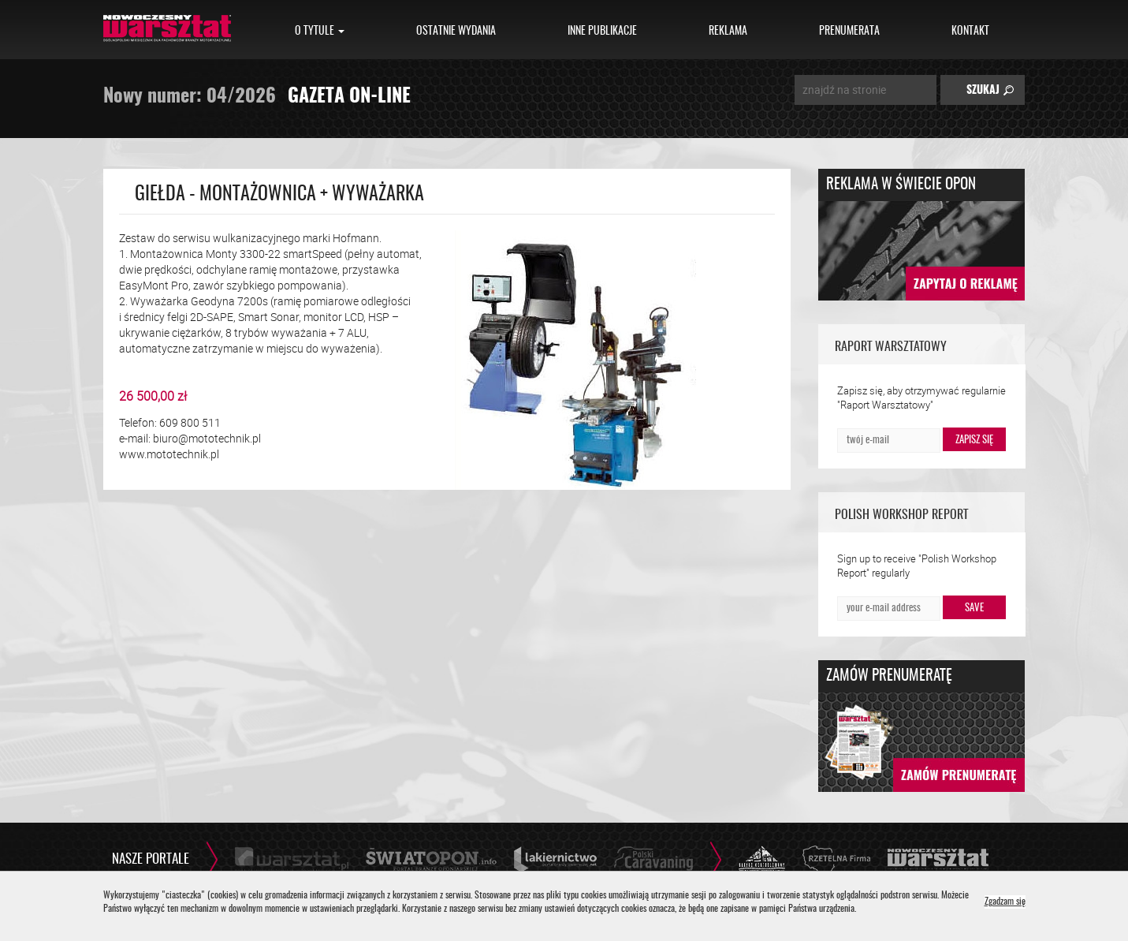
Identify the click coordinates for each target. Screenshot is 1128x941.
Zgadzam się (1005, 902)
